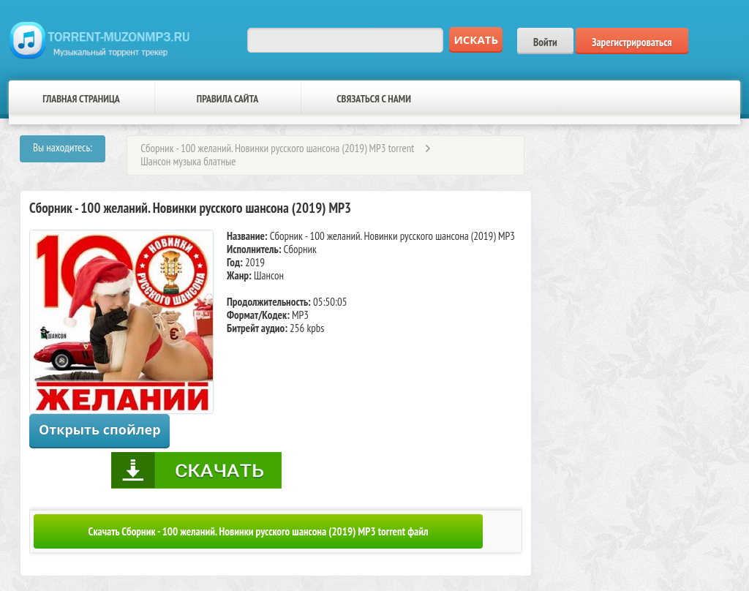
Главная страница (81, 98)
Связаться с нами (373, 98)
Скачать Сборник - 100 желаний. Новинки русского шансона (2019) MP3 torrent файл (259, 531)
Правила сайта (227, 98)
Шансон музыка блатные (188, 161)
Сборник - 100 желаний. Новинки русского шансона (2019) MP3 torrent (277, 148)
